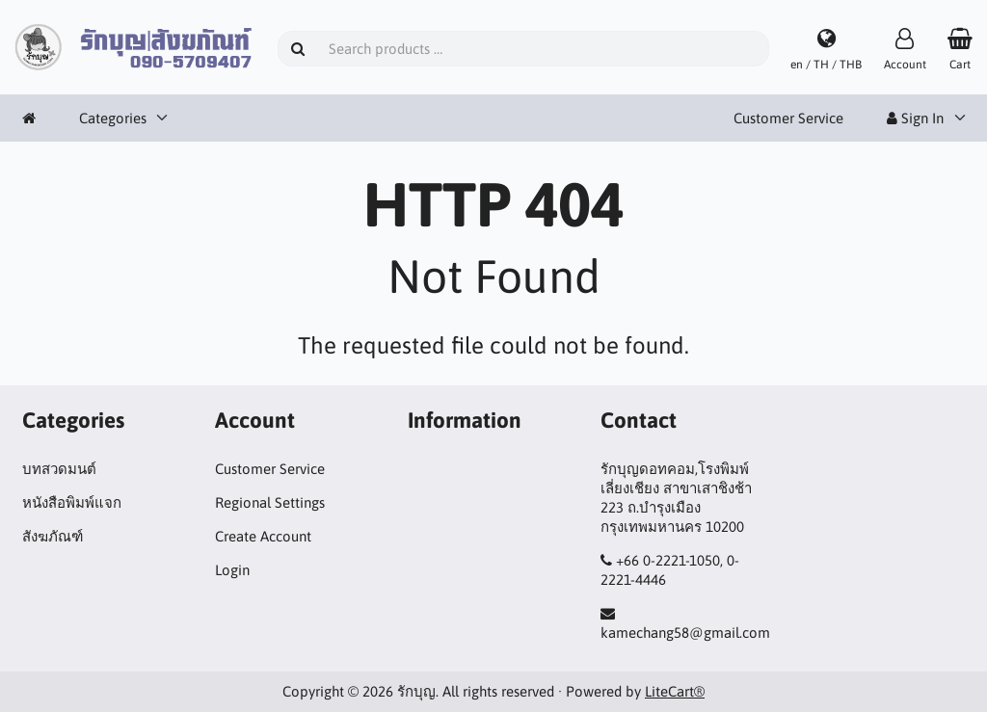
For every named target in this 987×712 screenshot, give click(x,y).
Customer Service (788, 118)
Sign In (915, 118)
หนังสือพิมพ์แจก (71, 502)
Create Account (263, 536)
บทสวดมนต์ (59, 469)
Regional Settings (270, 502)
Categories (113, 118)
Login (232, 570)
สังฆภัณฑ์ (52, 536)
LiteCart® (675, 691)
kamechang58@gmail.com (685, 632)
